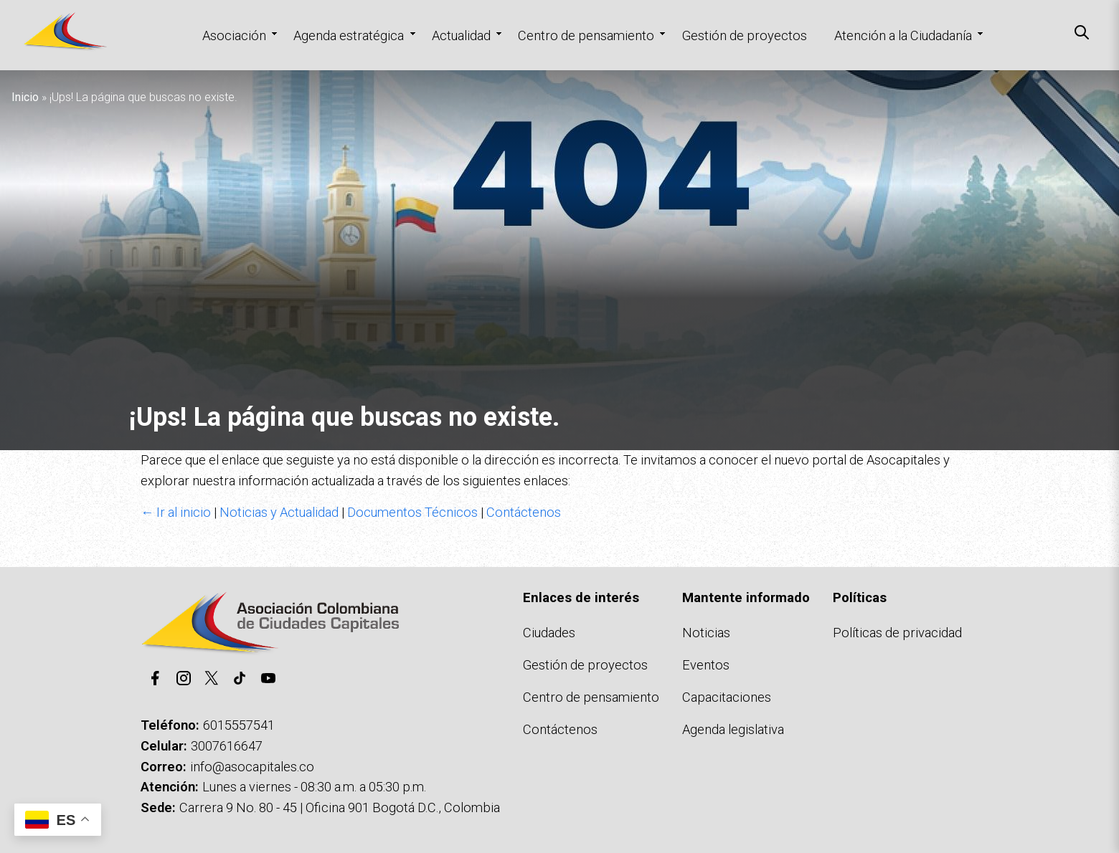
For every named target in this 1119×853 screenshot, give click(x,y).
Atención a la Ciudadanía (903, 35)
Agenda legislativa (733, 729)
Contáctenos (523, 512)
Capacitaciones (726, 697)
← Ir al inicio (176, 512)
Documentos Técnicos (412, 512)
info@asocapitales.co (252, 766)
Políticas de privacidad (897, 632)
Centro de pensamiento (586, 35)
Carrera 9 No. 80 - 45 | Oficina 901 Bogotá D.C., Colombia (339, 807)
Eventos (706, 664)
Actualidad (461, 35)
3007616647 (227, 745)
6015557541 (239, 725)
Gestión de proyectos (744, 35)
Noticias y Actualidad (279, 512)
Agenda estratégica (348, 35)
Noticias (706, 632)
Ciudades (549, 632)
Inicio (25, 97)
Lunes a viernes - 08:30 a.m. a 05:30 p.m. (314, 786)
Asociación (234, 35)
